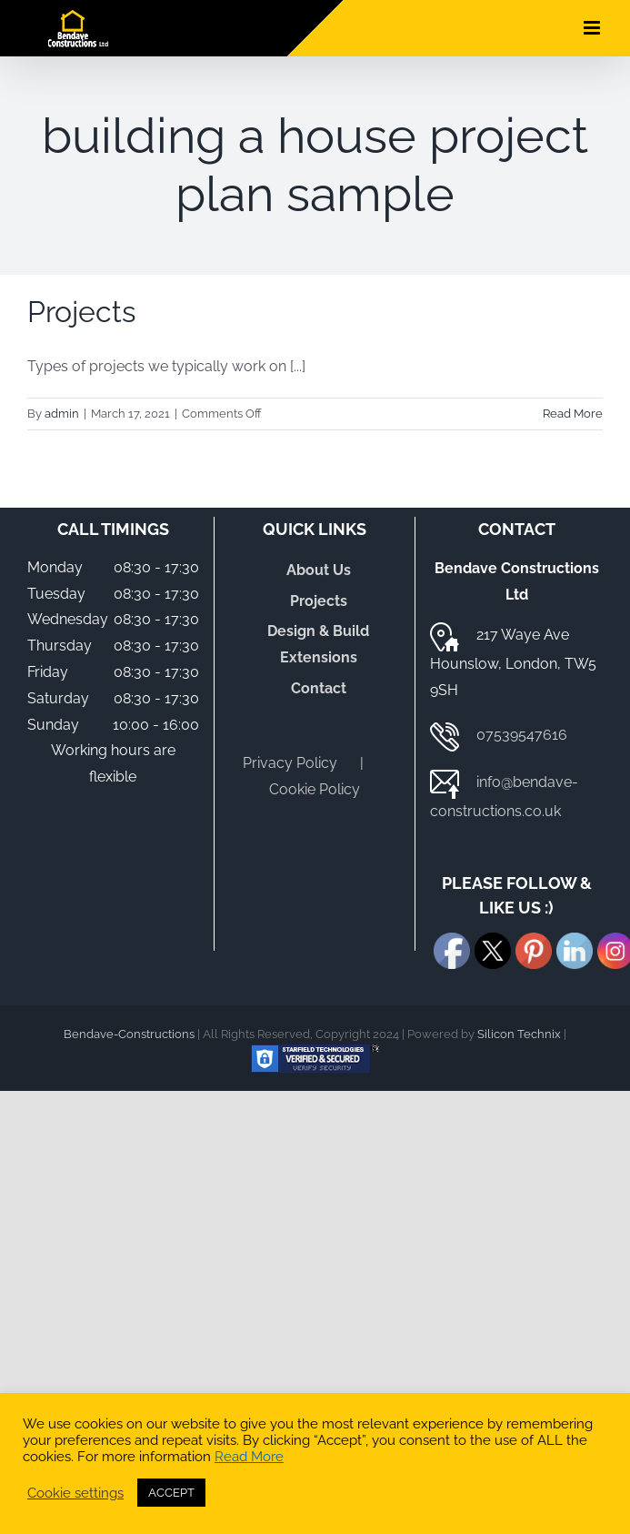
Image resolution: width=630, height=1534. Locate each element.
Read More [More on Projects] (573, 413)
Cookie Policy (314, 789)
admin (62, 413)
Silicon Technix (519, 1034)
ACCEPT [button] (171, 1492)
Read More (249, 1456)
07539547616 (521, 734)
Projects (81, 311)
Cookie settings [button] (75, 1492)
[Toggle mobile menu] (593, 27)
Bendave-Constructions (129, 1034)
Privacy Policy (290, 763)
